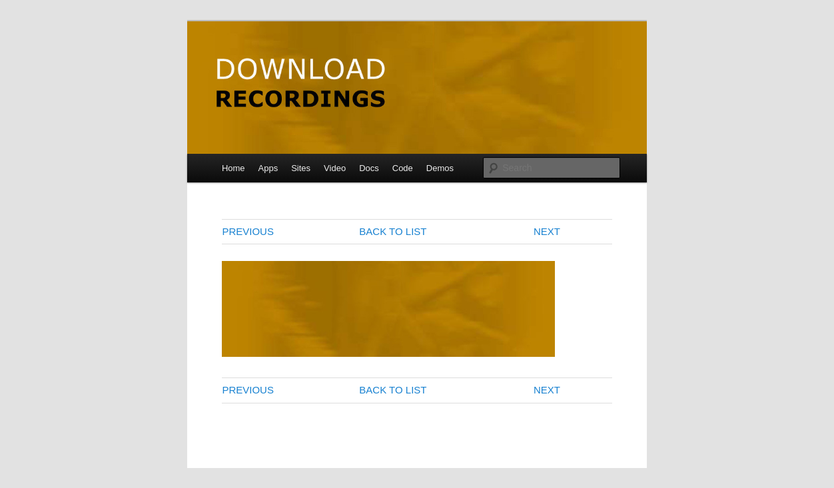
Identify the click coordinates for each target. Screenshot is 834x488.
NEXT (547, 231)
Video (335, 168)
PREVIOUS (248, 231)
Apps (268, 168)
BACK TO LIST (392, 231)
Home (233, 168)
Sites (300, 168)
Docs (369, 168)
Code (402, 168)
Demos (440, 168)
